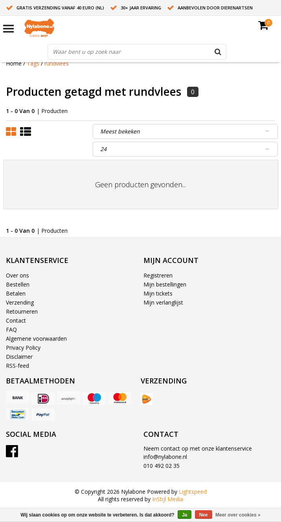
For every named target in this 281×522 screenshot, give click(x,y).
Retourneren (22, 311)
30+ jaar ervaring (141, 8)
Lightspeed (193, 491)
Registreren (158, 275)
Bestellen (17, 284)
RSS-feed (17, 365)
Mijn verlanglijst (163, 302)
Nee (203, 515)
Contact (16, 320)
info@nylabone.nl (165, 456)
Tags (33, 63)
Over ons (17, 275)
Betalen (16, 293)
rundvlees (56, 63)
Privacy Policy (23, 347)
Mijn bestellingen (164, 284)
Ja (184, 515)
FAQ (11, 329)
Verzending (20, 302)
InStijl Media (167, 499)
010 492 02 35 (161, 465)
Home (14, 63)
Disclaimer (19, 356)
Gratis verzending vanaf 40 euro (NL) (60, 8)
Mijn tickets (158, 293)
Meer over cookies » (238, 515)
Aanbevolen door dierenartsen (215, 8)
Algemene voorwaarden (36, 338)
